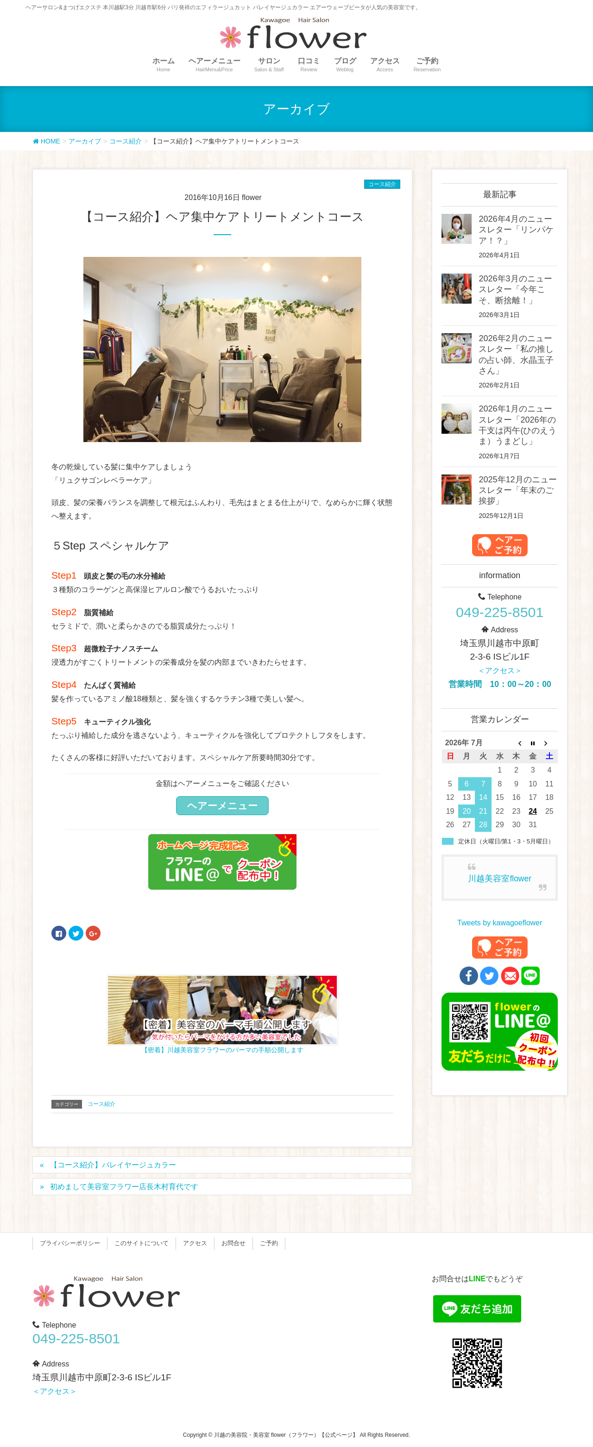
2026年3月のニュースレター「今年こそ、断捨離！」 (515, 289)
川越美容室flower (499, 878)
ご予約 (269, 1243)
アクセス (195, 1243)
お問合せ (233, 1243)
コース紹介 (382, 184)
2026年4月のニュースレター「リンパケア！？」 (516, 229)
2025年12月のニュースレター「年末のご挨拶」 (517, 490)
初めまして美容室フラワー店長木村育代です (124, 1187)
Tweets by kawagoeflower (499, 923)
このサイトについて (141, 1243)
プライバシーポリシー (70, 1243)
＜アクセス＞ (500, 670)
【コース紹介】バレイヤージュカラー (113, 1165)
